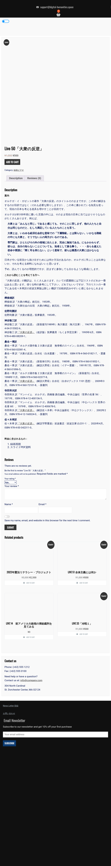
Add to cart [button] (30, 538)
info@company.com (31, 635)
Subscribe (9, 698)
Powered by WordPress (55, 856)
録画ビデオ (19, 125)
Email (42, 459)
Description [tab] (16, 133)
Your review (12, 441)
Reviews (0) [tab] (34, 133)
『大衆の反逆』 (26, 287)
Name (9, 459)
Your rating (10, 434)
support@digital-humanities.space (55, 7)
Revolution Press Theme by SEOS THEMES (82, 859)
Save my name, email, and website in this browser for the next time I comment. (47, 475)
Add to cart (12, 117)
